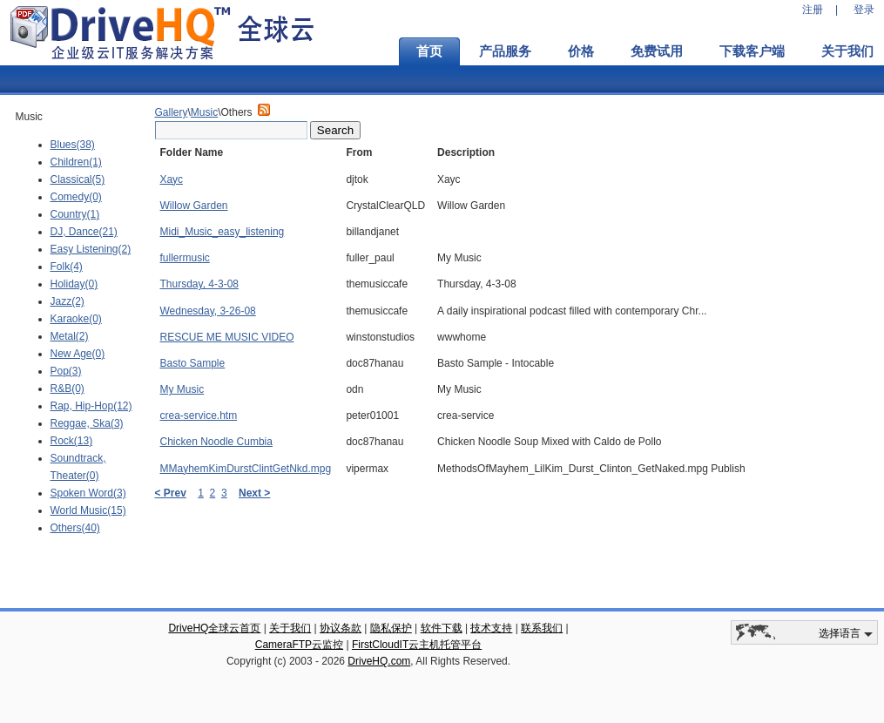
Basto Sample (193, 363)
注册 (812, 9)
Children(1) (76, 162)
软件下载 (441, 628)
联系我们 (542, 628)
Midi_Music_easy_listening (222, 232)
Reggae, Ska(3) (87, 423)
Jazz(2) (67, 301)
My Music (182, 389)
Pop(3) (66, 371)
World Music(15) (88, 510)
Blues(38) (73, 145)
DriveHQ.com (379, 661)
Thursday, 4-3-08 (200, 284)
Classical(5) (78, 179)
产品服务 (505, 51)
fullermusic (185, 258)
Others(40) (75, 528)
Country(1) (75, 214)
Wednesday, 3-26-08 (208, 311)
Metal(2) (70, 336)
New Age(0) (78, 354)
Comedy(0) (76, 197)
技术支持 (491, 628)
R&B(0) (67, 388)
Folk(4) (67, 266)
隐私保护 (391, 628)
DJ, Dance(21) (84, 232)
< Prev (170, 493)
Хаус (171, 179)
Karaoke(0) (76, 319)
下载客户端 (752, 51)
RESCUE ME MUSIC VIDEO (227, 337)
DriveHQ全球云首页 (214, 628)
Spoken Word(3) (88, 493)
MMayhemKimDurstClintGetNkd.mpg (246, 469)
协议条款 (340, 628)
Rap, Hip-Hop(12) (91, 406)
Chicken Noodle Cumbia (216, 442)
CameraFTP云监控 (299, 645)
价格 (581, 51)
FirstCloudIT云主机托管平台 (417, 645)
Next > (254, 493)
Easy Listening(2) (91, 249)
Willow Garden (194, 205)
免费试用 (657, 51)
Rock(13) (72, 441)
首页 (429, 51)
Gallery (171, 112)
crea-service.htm (199, 415)
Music (204, 112)
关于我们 (290, 628)
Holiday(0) (74, 284)
